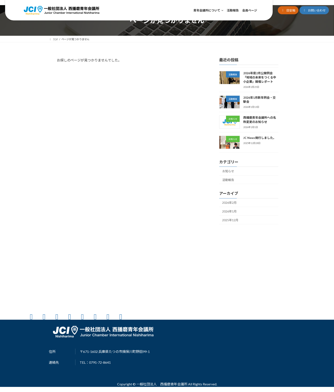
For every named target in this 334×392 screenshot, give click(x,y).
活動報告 (228, 180)
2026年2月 (229, 202)
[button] (288, 10)
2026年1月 (229, 211)
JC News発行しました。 (259, 138)
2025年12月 (230, 220)
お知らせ (228, 171)
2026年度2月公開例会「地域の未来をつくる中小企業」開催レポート (259, 77)
